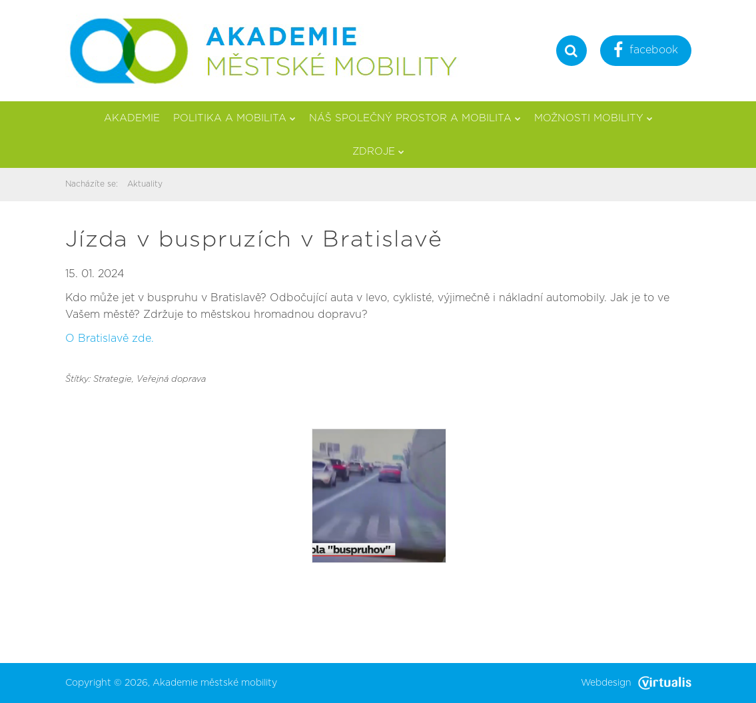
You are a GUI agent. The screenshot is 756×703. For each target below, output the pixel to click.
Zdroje (378, 152)
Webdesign (636, 683)
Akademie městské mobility (215, 683)
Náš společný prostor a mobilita (415, 118)
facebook (645, 51)
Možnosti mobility (593, 118)
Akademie (132, 118)
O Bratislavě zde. (109, 338)
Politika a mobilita (234, 118)
